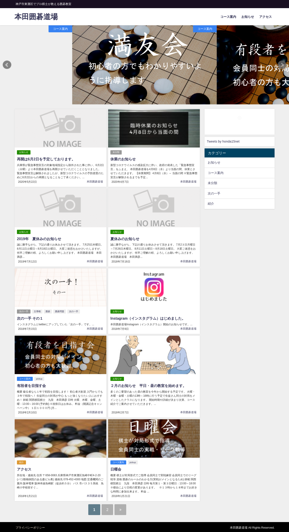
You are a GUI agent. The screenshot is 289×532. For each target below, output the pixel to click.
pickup (39, 378)
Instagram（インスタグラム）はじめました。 (147, 317)
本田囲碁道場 (95, 181)
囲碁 (48, 311)
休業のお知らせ (123, 159)
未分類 (116, 152)
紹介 (21, 461)
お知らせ (247, 16)
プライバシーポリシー (30, 526)
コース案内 (228, 16)
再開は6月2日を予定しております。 (46, 159)
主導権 (37, 311)
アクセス (265, 16)
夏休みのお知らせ (124, 238)
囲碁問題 (59, 311)
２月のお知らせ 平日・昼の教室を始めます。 (148, 385)
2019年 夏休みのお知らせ (39, 238)
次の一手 (23, 311)
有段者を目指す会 (31, 385)
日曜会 (115, 468)
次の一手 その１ (30, 317)
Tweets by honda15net (223, 141)
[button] (7, 65)
